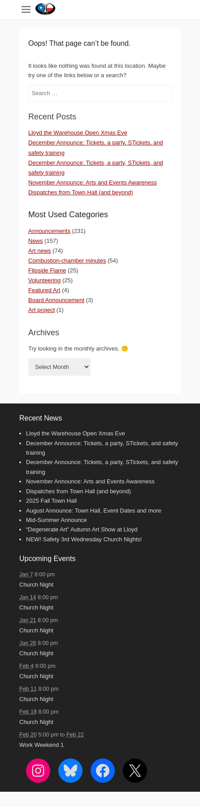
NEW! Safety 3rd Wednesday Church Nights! (84, 539)
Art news (39, 250)
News (35, 240)
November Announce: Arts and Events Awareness (92, 182)
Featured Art (44, 290)
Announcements (49, 231)
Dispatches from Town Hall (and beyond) (80, 192)
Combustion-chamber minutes (67, 260)
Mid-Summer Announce (56, 520)
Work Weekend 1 (41, 744)
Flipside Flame (47, 270)
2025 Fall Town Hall (51, 500)
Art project (41, 310)
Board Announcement (56, 300)
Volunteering (44, 280)
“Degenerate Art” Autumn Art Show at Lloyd (82, 529)
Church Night (36, 584)
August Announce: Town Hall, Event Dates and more (93, 510)
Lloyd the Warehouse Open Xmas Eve (77, 132)
